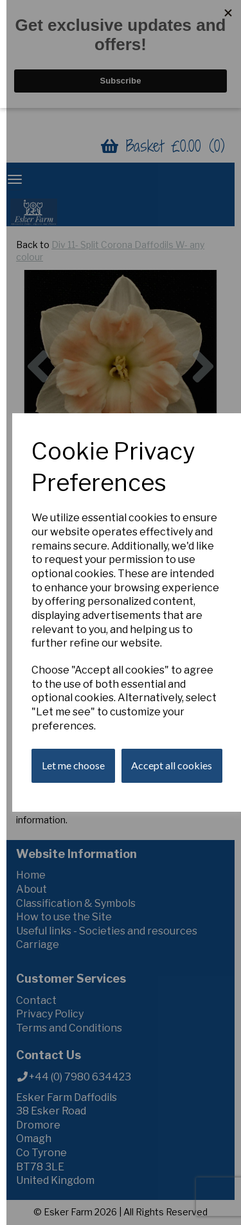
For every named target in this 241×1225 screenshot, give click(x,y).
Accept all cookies (171, 765)
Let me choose (73, 765)
